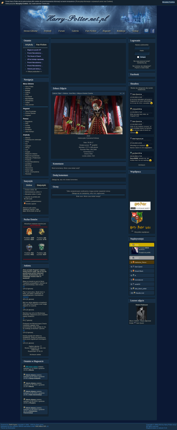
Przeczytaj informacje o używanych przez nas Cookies (94, 1)
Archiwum (141, 165)
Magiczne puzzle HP (34, 50)
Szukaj (135, 31)
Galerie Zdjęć (56, 93)
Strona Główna (30, 31)
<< (121, 93)
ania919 (93, 145)
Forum (61, 31)
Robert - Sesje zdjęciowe (142, 321)
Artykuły (47, 31)
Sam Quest (135, 94)
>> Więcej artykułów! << (34, 71)
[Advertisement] (88, 63)
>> (123, 93)
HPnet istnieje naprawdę (35, 59)
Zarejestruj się (141, 63)
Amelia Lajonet (30, 204)
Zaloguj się (55, 179)
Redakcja (121, 31)
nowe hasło (145, 67)
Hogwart (107, 31)
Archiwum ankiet (35, 354)
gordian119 (135, 153)
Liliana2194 (135, 109)
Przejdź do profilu (145, 252)
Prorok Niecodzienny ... (35, 53)
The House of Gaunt (34, 56)
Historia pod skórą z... (34, 69)
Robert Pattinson (142, 305)
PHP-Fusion (13, 424)
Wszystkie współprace (141, 232)
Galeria (75, 31)
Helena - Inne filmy (69, 93)
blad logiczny (136, 138)
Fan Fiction (90, 31)
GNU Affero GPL (40, 426)
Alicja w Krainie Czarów (85, 93)
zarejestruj (85, 193)
